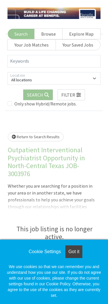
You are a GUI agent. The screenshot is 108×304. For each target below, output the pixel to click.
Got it (73, 251)
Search (21, 34)
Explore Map (81, 34)
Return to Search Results (36, 136)
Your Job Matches (31, 45)
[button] (71, 94)
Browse (48, 34)
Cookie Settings (45, 251)
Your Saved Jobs (77, 45)
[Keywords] (54, 61)
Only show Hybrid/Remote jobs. (45, 104)
